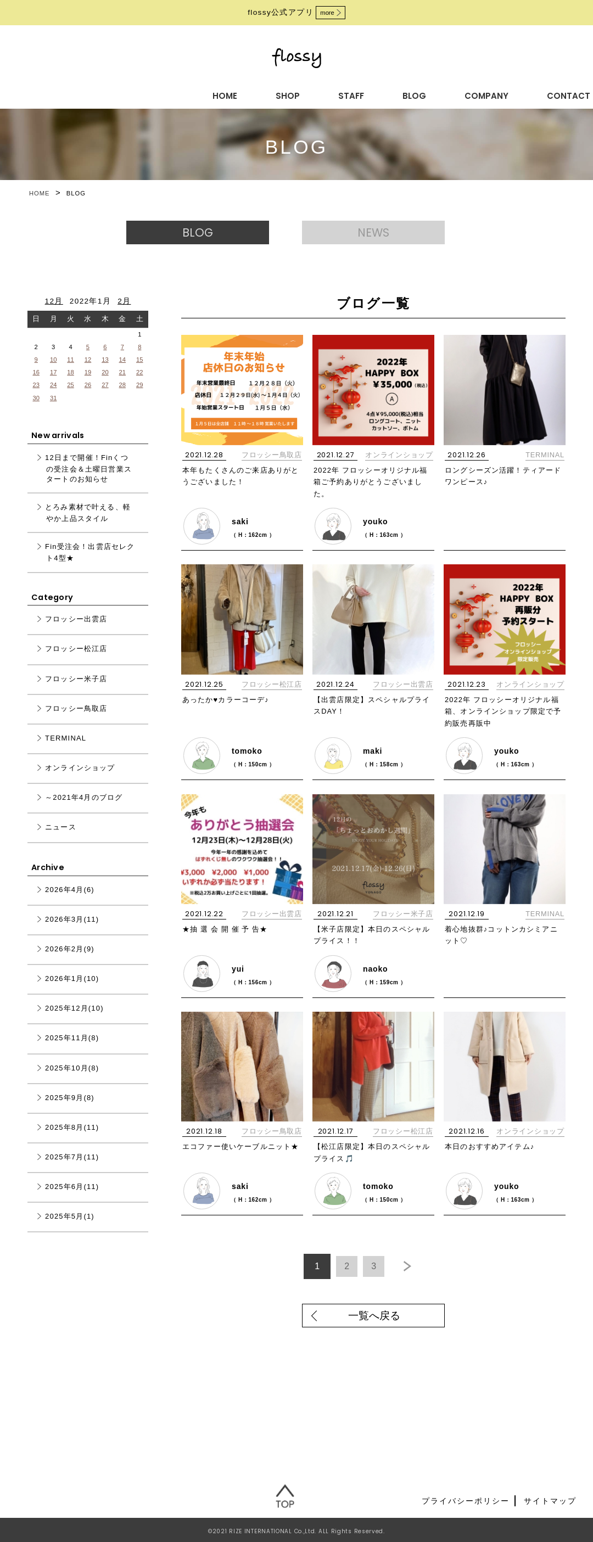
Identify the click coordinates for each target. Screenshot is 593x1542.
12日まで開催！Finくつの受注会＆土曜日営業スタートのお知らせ (88, 480)
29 (139, 397)
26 (88, 397)
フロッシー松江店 (272, 692)
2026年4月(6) (69, 902)
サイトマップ (550, 1498)
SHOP (168, 93)
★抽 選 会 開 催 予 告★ (228, 933)
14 (122, 371)
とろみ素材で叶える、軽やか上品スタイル (88, 525)
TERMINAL (544, 467)
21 (122, 384)
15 (139, 371)
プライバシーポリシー (466, 1498)
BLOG (276, 93)
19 (88, 384)
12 (88, 371)
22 (139, 384)
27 (105, 397)
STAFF (222, 93)
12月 (54, 313)
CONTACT (415, 93)
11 (70, 371)
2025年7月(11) (72, 1169)
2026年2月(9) (69, 961)
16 (35, 384)
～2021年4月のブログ (83, 810)
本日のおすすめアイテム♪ (493, 1146)
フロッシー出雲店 (403, 692)
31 (53, 410)
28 (122, 397)
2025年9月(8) (69, 1110)
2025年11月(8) (72, 1050)
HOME (113, 93)
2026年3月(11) (72, 932)
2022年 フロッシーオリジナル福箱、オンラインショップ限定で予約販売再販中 (503, 719)
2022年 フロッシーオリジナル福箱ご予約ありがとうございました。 (372, 494)
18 (70, 384)
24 (53, 397)
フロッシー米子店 (403, 918)
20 (105, 384)
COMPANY (340, 93)
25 (70, 397)
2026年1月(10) (72, 991)
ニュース (60, 840)
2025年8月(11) (72, 1139)
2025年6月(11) (72, 1199)
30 (35, 410)
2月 (124, 313)
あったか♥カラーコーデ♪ (229, 707)
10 (53, 371)
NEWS (384, 238)
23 (35, 397)
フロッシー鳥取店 (272, 467)
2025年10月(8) (72, 1080)
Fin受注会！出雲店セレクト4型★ (90, 565)
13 (105, 371)
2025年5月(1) (69, 1229)
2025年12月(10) (74, 1021)
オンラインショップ (399, 467)
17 (53, 384)
